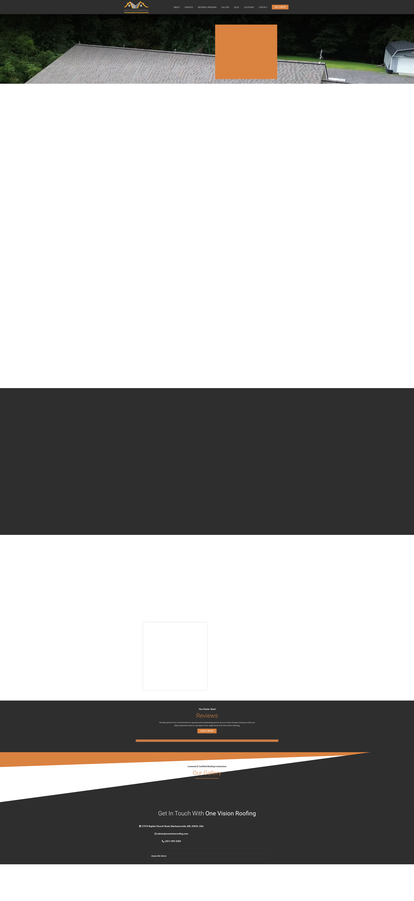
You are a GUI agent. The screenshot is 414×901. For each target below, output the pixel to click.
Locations (249, 7)
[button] (207, 860)
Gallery (225, 7)
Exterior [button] (207, 783)
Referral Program (207, 7)
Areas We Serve (158, 860)
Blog (236, 7)
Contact (263, 7)
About (177, 7)
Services (189, 7)
